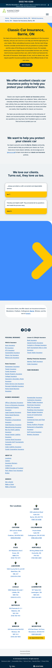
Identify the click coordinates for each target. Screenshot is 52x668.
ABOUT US (8, 455)
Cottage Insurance (11, 376)
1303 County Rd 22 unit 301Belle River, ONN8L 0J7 (15, 571)
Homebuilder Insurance (34, 397)
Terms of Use (27, 661)
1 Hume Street (36, 530)
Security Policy (36, 661)
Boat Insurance (32, 340)
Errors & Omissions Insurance (14, 405)
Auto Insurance (10, 345)
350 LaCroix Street (16, 530)
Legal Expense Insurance (13, 412)
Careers (7, 461)
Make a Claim (9, 484)
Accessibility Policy (17, 661)
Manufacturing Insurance (13, 427)
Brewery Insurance (33, 434)
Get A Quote (26, 65)
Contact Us (8, 465)
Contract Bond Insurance (13, 439)
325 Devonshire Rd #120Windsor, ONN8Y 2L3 (16, 631)
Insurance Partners (11, 463)
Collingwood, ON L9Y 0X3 (36, 535)
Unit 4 (16, 533)
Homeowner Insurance (12, 366)
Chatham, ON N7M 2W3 (15, 535)
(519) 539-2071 (36, 634)
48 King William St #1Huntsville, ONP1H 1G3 (36, 553)
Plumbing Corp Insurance (35, 410)
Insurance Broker (25, 651)
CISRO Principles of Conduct (14, 468)
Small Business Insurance (13, 425)
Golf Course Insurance (34, 432)
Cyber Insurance (32, 364)
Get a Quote (9, 482)
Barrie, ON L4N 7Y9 (36, 517)
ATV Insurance (9, 350)
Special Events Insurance (35, 343)
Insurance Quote (25, 653)
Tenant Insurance (10, 369)
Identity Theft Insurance (35, 361)
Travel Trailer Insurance (34, 352)
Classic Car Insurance (12, 355)
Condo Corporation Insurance (14, 449)
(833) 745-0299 (26, 2)
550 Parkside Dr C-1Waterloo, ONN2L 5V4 (15, 611)
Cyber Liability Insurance (13, 447)
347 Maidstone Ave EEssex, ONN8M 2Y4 (15, 553)
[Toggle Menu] (47, 14)
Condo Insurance (10, 371)
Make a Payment (10, 487)
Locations (8, 458)
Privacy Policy (45, 661)
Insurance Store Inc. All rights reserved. (28, 658)
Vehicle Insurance (10, 342)
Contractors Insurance (34, 400)
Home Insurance (10, 364)
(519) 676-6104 (16, 538)
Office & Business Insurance (14, 402)
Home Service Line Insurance (14, 384)
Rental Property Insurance (13, 374)
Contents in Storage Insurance (36, 345)
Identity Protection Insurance (36, 359)
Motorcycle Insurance (12, 358)
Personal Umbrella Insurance (14, 386)
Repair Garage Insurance (35, 412)
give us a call (11, 152)
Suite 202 (36, 514)
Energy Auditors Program (35, 424)
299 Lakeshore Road (36, 512)
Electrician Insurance (33, 405)
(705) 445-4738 (36, 538)
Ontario (28, 313)
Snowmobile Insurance (12, 353)
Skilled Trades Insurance (35, 402)
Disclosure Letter (5, 661)
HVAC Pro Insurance (33, 407)
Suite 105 (36, 533)
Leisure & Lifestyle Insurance (36, 337)
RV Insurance (9, 348)
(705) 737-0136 (36, 519)
